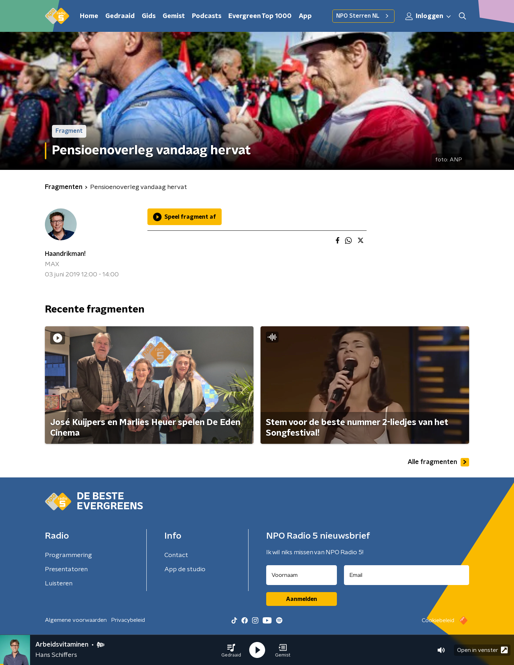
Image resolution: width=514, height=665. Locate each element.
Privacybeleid (128, 620)
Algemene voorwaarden (76, 620)
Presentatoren (66, 569)
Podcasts (206, 16)
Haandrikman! (65, 254)
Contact (176, 555)
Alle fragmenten (438, 462)
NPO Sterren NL (363, 15)
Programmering (68, 555)
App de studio (184, 569)
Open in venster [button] (482, 650)
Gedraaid (120, 16)
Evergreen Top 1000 (260, 16)
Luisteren (58, 583)
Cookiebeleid (438, 620)
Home (89, 16)
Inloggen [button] (428, 16)
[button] (231, 650)
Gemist (174, 16)
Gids (149, 16)
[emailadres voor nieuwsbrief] (406, 575)
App (305, 16)
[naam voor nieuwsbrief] (301, 575)
